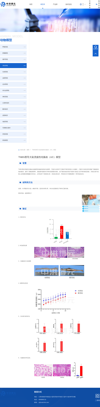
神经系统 (5, 96)
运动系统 (5, 84)
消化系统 (5, 65)
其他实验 (5, 134)
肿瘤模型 (5, 53)
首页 (30, 4)
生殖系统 (5, 71)
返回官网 (99, 4)
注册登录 (89, 4)
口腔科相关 (5, 103)
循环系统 (5, 59)
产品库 (55, 4)
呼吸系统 (5, 47)
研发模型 (5, 140)
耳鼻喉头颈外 (6, 128)
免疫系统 (5, 121)
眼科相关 (5, 109)
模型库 (42, 4)
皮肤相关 (5, 115)
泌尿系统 (5, 78)
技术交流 (69, 4)
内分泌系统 (5, 90)
